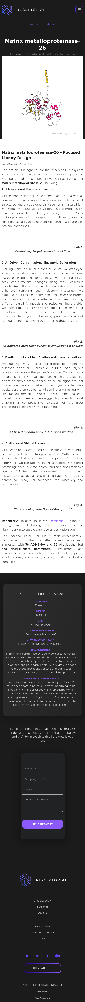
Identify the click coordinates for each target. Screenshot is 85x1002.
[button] (79, 9)
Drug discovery (42, 901)
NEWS (42, 938)
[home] (25, 9)
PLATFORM (42, 907)
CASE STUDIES (42, 926)
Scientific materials (42, 932)
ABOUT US (42, 913)
